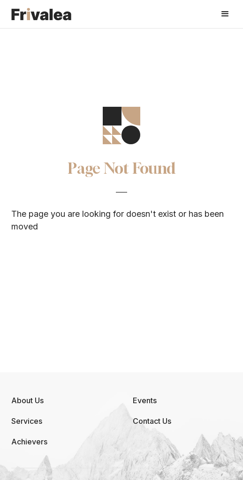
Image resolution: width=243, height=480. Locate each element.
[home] (41, 13)
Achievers (29, 441)
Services (26, 421)
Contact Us (152, 421)
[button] (225, 14)
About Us (27, 400)
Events (145, 400)
